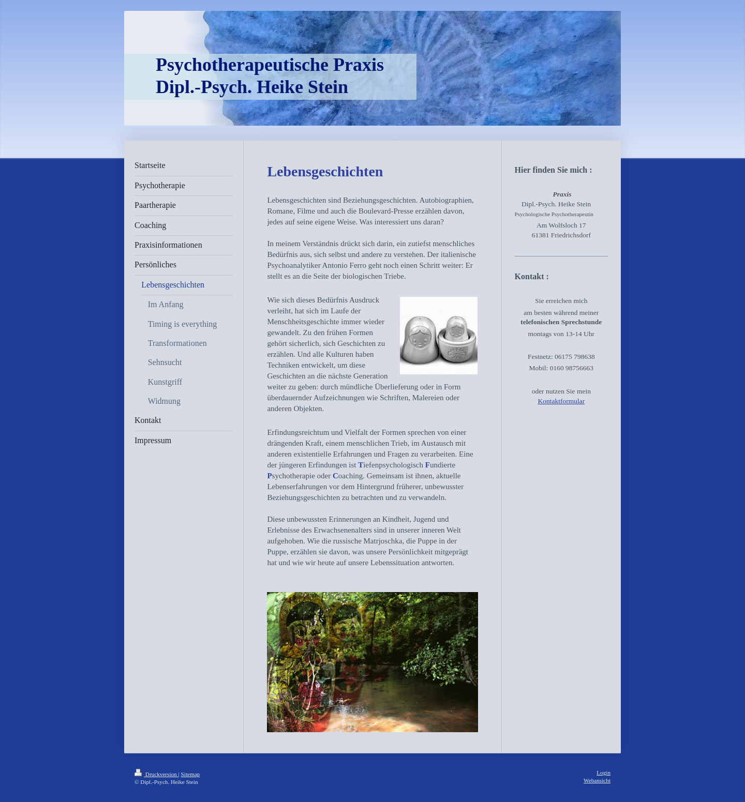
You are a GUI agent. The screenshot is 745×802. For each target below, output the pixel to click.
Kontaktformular (561, 401)
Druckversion (156, 774)
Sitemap (190, 774)
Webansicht (597, 780)
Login (603, 772)
